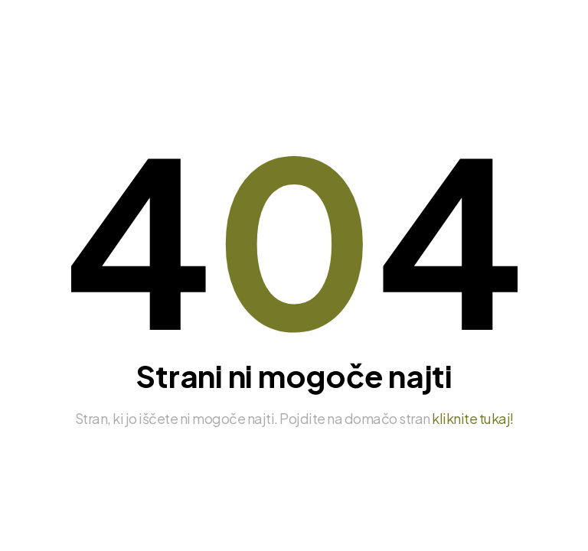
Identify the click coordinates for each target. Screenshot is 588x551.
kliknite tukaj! (473, 418)
